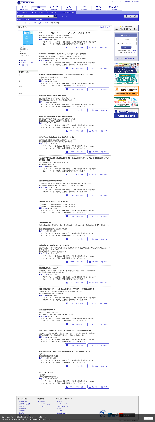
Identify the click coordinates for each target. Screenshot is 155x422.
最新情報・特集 (23, 401)
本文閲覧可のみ (38, 19)
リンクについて (61, 408)
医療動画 (21, 413)
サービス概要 (41, 401)
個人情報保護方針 (62, 413)
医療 (46, 23)
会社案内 (59, 401)
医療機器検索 (22, 408)
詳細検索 (24, 12)
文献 (25, 23)
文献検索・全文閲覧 (24, 404)
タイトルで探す (39, 12)
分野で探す (54, 12)
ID (122, 39)
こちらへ (133, 50)
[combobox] (32, 16)
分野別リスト (24, 65)
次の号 (108, 27)
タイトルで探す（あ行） (35, 23)
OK (148, 418)
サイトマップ (41, 406)
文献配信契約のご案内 (63, 406)
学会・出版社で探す (68, 12)
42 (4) (45, 39)
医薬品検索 (22, 406)
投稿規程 (23, 60)
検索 (20, 93)
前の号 (102, 27)
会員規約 (59, 410)
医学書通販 (22, 410)
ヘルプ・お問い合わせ (132, 1)
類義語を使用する (24, 19)
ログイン (126, 47)
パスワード (120, 43)
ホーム (19, 23)
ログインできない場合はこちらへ (126, 58)
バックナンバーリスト (26, 63)
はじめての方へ (118, 1)
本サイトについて (62, 404)
